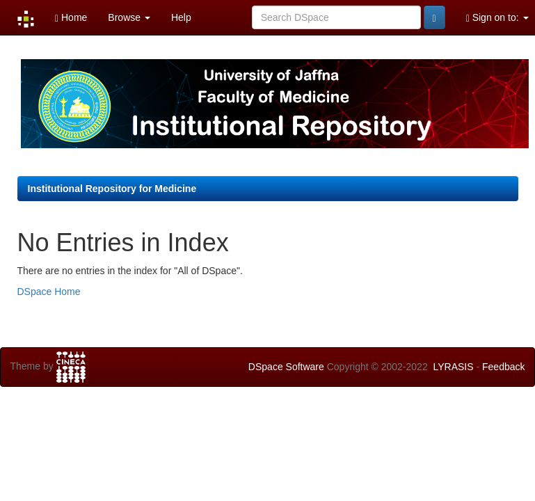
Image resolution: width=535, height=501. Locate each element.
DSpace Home (49, 291)
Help (181, 17)
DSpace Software (286, 366)
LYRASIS (453, 366)
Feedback (503, 366)
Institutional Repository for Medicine (112, 188)
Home (71, 18)
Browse (129, 17)
